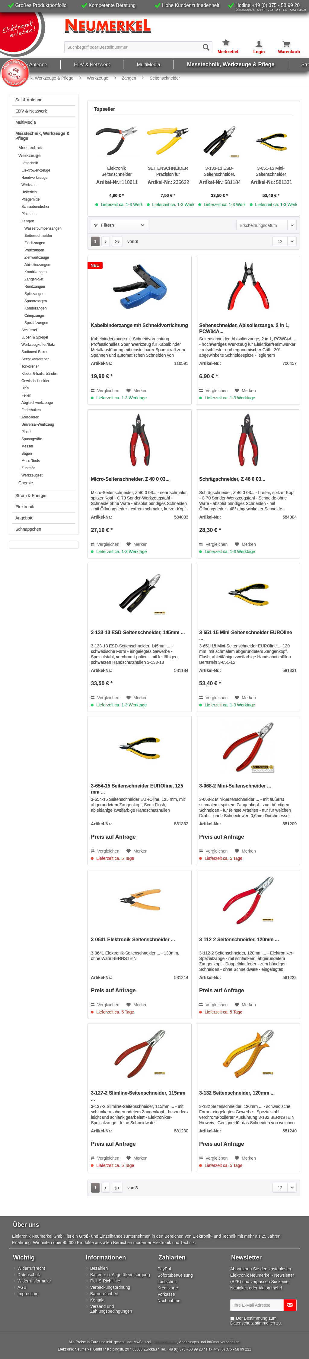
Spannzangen (35, 301)
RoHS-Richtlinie (105, 1281)
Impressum (28, 1293)
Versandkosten (165, 1342)
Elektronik (24, 506)
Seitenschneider (38, 236)
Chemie (25, 482)
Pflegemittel (30, 199)
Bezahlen (99, 1268)
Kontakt (97, 1300)
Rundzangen (34, 286)
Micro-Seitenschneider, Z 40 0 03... (130, 479)
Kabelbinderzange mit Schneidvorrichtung (139, 325)
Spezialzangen (36, 323)
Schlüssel (29, 330)
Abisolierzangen (37, 265)
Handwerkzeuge (34, 177)
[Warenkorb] (283, 44)
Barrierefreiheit (104, 1293)
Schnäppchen (28, 529)
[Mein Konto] (255, 44)
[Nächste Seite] (105, 241)
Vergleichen (105, 390)
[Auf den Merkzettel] (137, 390)
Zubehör (28, 468)
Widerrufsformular (34, 1281)
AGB (22, 1287)
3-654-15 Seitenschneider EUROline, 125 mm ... (137, 788)
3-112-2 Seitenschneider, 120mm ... (239, 939)
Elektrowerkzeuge (35, 170)
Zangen (27, 221)
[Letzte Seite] (117, 241)
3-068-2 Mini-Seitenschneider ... (235, 785)
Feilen (26, 395)
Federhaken (31, 410)
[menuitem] (138, 46)
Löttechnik (29, 163)
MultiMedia (25, 122)
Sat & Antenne (29, 99)
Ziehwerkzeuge (36, 257)
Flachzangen (34, 243)
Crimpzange (34, 315)
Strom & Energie (30, 495)
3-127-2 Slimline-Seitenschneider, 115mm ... (138, 1096)
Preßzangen (34, 250)
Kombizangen (35, 272)
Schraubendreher (35, 207)
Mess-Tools (30, 461)
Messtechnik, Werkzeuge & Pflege (42, 136)
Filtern (104, 225)
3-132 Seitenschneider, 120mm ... (237, 1092)
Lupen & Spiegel (34, 337)
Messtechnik (30, 147)
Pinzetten (29, 214)
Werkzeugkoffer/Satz (38, 344)
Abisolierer (30, 417)
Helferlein (29, 192)
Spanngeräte (31, 439)
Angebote (24, 518)
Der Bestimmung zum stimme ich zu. (256, 1320)
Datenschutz (29, 1274)
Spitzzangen (34, 294)
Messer (27, 446)
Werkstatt (29, 185)
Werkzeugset (32, 475)
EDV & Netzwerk (31, 111)
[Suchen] (206, 47)
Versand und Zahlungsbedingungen (111, 1309)
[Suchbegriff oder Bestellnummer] (138, 47)
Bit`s (25, 388)
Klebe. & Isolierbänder (39, 374)
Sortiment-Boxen (34, 352)
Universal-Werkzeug (37, 424)
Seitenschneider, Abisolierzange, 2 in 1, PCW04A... (244, 328)
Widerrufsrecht (31, 1268)
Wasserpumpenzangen (43, 228)
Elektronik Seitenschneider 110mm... (116, 171)
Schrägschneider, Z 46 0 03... (232, 479)
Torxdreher (30, 366)
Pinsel (26, 432)
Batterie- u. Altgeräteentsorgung (120, 1274)
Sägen (26, 453)
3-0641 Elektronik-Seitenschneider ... (133, 939)
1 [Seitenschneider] (95, 241)
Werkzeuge (29, 155)
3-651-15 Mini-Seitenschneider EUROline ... (271, 171)
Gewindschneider (35, 381)
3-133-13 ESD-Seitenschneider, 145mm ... (219, 171)
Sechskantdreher (35, 359)
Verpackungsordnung (110, 1287)
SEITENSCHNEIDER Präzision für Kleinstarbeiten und (168, 171)
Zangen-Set (33, 279)
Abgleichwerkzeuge (37, 403)
